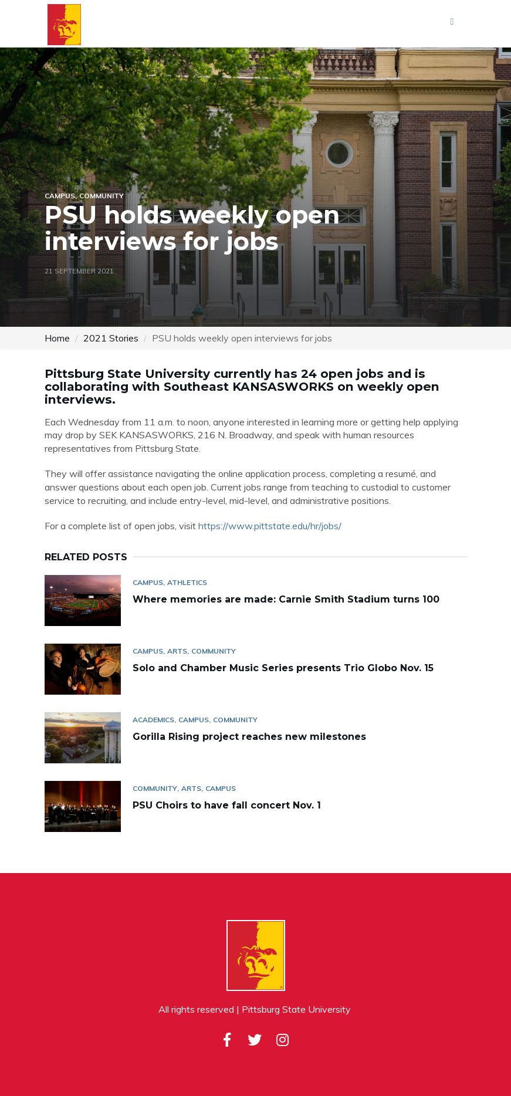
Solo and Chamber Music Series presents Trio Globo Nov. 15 (283, 668)
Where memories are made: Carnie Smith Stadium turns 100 (287, 599)
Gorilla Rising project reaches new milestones (251, 736)
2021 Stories (110, 338)
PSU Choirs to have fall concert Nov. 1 (227, 805)
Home (57, 338)
